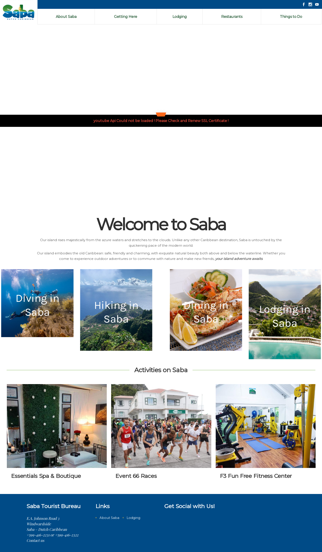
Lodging (133, 518)
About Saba (109, 518)
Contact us (35, 540)
